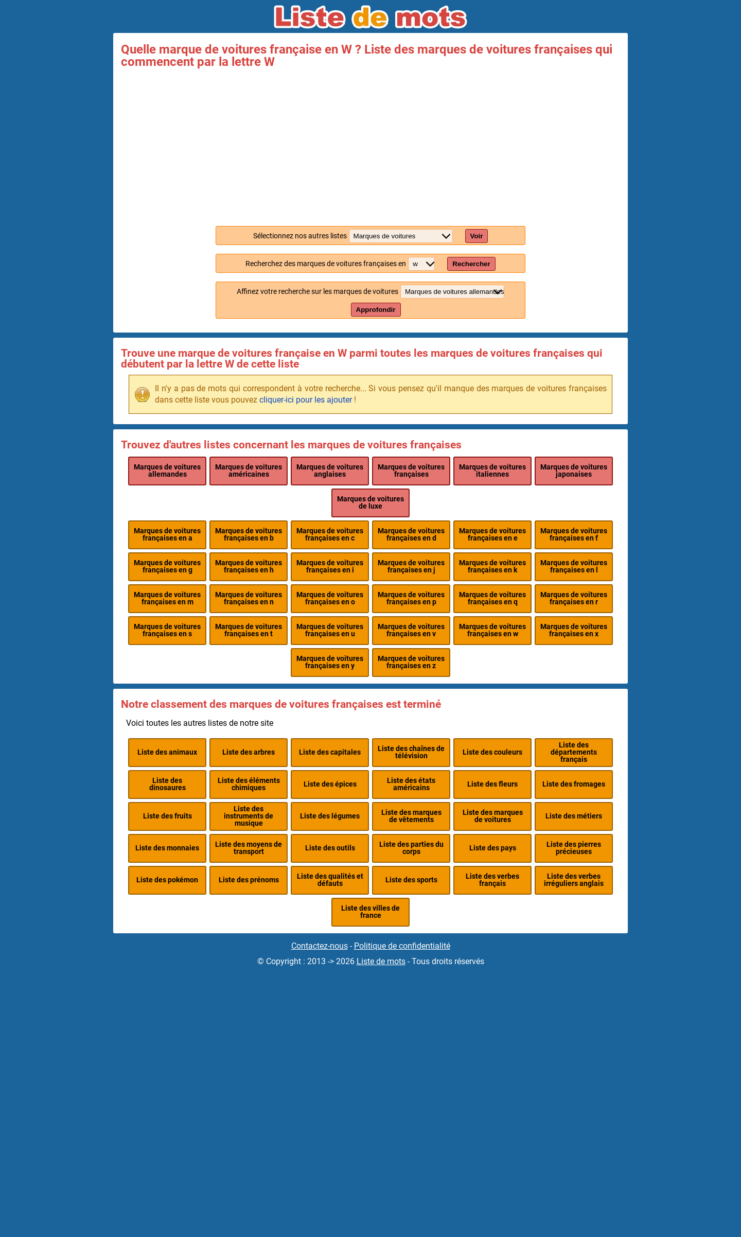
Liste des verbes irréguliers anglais (574, 880)
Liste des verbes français (492, 880)
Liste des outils (330, 848)
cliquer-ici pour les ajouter (305, 400)
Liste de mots (381, 961)
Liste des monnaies (167, 848)
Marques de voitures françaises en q (492, 598)
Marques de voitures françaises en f (573, 535)
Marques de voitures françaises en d (411, 535)
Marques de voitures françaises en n (248, 598)
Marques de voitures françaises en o (329, 598)
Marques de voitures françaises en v (411, 630)
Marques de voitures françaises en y (329, 662)
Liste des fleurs (492, 784)
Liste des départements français (574, 752)
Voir (476, 236)
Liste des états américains (411, 784)
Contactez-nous (319, 946)
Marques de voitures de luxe (370, 503)
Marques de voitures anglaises (329, 471)
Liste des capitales (330, 752)
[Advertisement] (370, 145)
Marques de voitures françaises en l (573, 566)
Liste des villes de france (370, 912)
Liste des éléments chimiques (249, 784)
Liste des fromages (573, 784)
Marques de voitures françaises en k (492, 566)
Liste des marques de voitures (493, 816)
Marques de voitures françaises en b (248, 535)
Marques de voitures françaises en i (329, 566)
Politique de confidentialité (402, 946)
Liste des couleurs (492, 752)
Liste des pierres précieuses (573, 848)
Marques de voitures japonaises (573, 471)
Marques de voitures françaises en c (329, 535)
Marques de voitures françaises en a (167, 535)
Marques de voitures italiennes (492, 471)
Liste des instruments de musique (248, 816)
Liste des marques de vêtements (411, 816)
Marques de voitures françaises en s (167, 630)
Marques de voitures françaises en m (167, 598)
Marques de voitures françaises (411, 471)
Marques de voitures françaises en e (492, 535)
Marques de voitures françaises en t (248, 630)
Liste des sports (411, 880)
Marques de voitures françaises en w (492, 630)
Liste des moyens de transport (248, 848)
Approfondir (376, 309)
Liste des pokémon (167, 880)
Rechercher (471, 264)
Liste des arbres (248, 752)
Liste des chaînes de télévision (411, 752)
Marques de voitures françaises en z (411, 662)
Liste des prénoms (249, 880)
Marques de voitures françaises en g (167, 566)
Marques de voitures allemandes (167, 471)
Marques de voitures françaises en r (573, 598)
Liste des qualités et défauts (330, 880)
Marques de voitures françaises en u (329, 630)
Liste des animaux (167, 752)
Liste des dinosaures (167, 784)
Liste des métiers (573, 816)
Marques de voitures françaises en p (411, 598)
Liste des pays (492, 848)
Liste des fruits (167, 816)
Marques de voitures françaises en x (573, 630)
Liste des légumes (330, 816)
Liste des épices (330, 784)
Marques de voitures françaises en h (248, 566)
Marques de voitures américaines (248, 471)
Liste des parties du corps (411, 848)
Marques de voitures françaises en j (411, 566)
